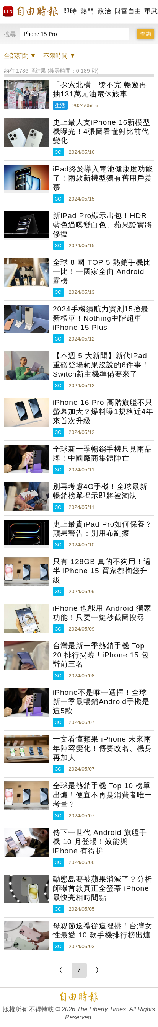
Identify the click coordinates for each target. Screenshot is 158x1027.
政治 (104, 11)
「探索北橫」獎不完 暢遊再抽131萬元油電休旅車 (100, 89)
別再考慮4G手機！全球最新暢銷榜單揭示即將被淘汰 (100, 491)
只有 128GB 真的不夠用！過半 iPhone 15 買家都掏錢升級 (102, 571)
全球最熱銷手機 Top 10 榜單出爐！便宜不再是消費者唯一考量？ (102, 795)
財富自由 (127, 11)
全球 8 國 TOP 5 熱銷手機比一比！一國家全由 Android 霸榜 (102, 271)
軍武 (151, 11)
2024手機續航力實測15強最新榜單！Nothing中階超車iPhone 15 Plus (100, 318)
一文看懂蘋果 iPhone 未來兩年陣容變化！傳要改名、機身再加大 (102, 748)
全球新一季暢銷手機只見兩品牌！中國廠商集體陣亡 (102, 453)
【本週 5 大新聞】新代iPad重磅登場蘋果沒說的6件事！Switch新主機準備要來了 (101, 365)
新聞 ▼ (20, 55)
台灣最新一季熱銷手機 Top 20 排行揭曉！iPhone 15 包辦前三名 (101, 655)
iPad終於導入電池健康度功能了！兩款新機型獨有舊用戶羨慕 (103, 178)
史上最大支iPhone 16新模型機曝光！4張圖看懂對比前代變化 (101, 131)
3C (58, 152)
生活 (60, 105)
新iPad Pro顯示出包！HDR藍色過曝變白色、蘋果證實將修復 (102, 225)
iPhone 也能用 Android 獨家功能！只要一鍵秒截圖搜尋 (102, 612)
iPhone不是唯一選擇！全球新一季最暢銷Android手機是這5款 (101, 701)
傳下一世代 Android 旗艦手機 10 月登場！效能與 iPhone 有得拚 (100, 841)
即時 (70, 11)
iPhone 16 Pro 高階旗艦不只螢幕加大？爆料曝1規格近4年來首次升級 (103, 411)
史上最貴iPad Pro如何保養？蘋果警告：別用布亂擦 (103, 528)
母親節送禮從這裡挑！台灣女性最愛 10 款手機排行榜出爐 (102, 930)
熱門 (87, 11)
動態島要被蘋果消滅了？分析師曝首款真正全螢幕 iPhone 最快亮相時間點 (102, 888)
